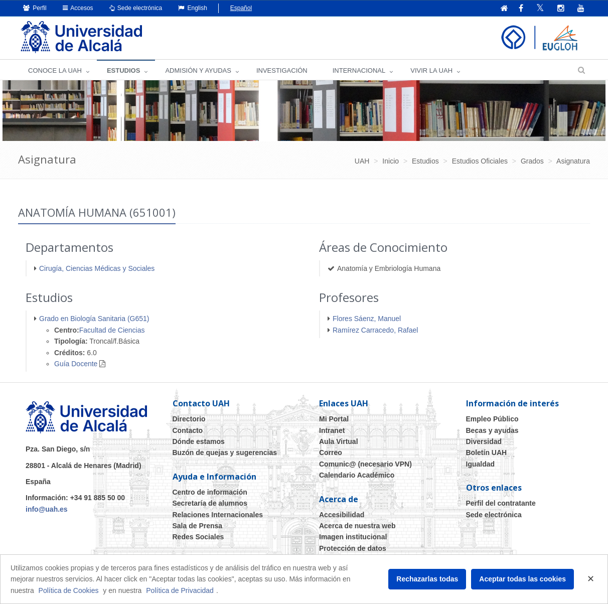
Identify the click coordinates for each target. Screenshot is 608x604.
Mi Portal (334, 419)
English (192, 8)
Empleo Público (492, 419)
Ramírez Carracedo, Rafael (375, 330)
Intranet (332, 430)
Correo (330, 452)
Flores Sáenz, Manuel (367, 319)
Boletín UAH (486, 452)
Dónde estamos (199, 441)
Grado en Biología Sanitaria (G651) (94, 319)
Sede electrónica (136, 8)
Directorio (189, 419)
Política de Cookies (69, 590)
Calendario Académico (356, 475)
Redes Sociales (198, 537)
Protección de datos (352, 548)
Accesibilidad (341, 515)
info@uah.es (47, 509)
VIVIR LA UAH (431, 70)
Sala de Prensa (198, 526)
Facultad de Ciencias (112, 330)
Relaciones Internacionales (218, 515)
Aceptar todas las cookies (522, 579)
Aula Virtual (338, 441)
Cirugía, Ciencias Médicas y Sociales (97, 268)
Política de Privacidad (180, 590)
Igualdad (480, 464)
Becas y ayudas (492, 430)
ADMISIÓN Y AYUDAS (198, 70)
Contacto (188, 430)
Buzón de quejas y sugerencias (225, 452)
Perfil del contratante (501, 503)
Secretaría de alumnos (210, 503)
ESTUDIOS (123, 70)
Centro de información (210, 492)
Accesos (78, 8)
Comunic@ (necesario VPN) (365, 464)
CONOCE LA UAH (55, 70)
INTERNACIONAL (359, 70)
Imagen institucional (353, 537)
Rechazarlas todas (427, 579)
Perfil (35, 8)
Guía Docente (75, 364)
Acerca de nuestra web (357, 526)
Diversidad (484, 441)
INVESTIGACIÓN (282, 70)
